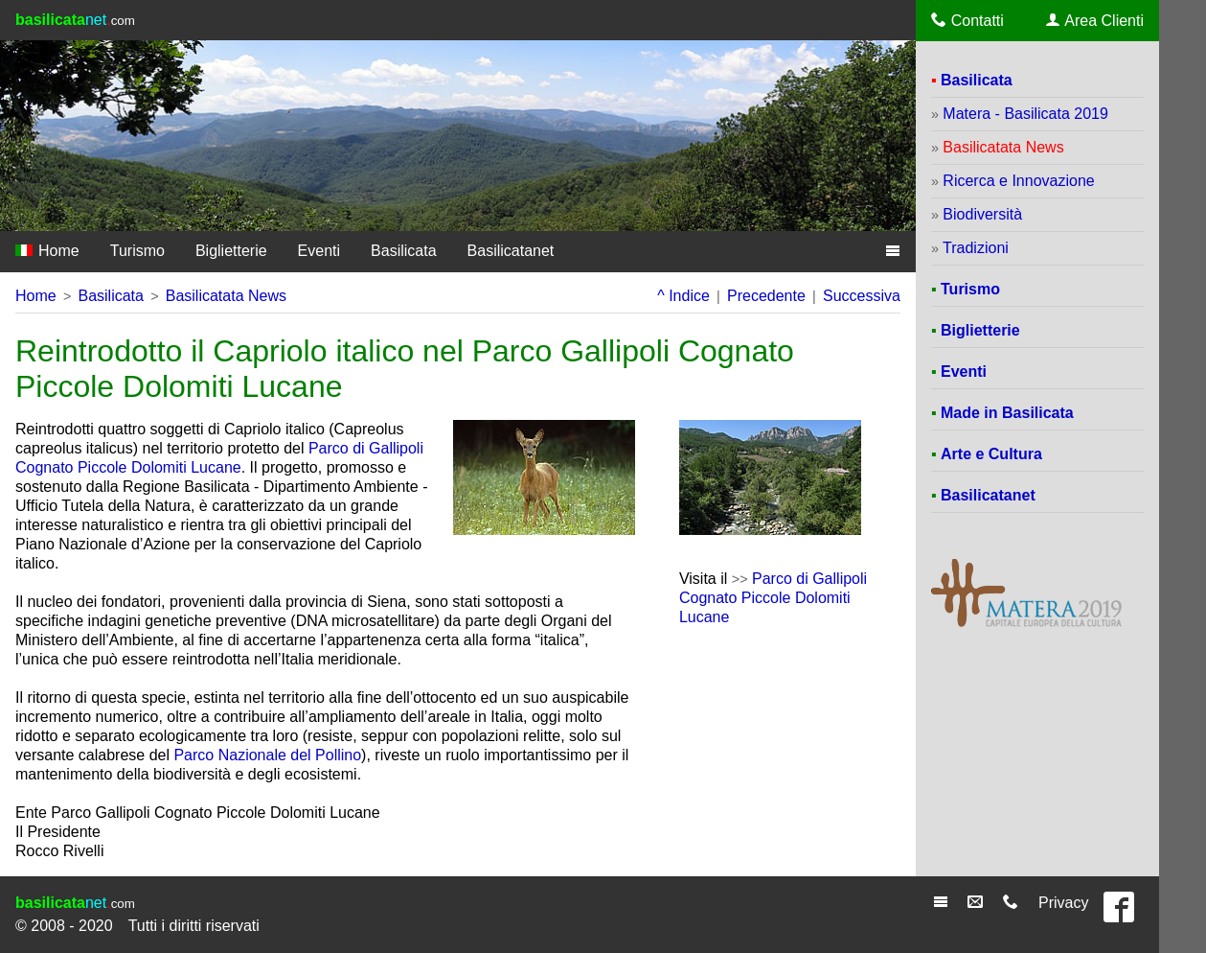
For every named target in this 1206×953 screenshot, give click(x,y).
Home (47, 251)
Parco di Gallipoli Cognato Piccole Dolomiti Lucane (773, 597)
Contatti (967, 20)
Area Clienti (1095, 20)
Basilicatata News (226, 296)
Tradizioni (976, 248)
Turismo (137, 251)
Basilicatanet (511, 251)
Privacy (1063, 903)
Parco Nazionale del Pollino (267, 755)
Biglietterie (231, 251)
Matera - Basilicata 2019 (1025, 113)
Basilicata (403, 251)
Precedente (766, 296)
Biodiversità (982, 214)
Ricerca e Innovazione (1018, 181)
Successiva (861, 296)
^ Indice (683, 296)
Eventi (319, 251)
